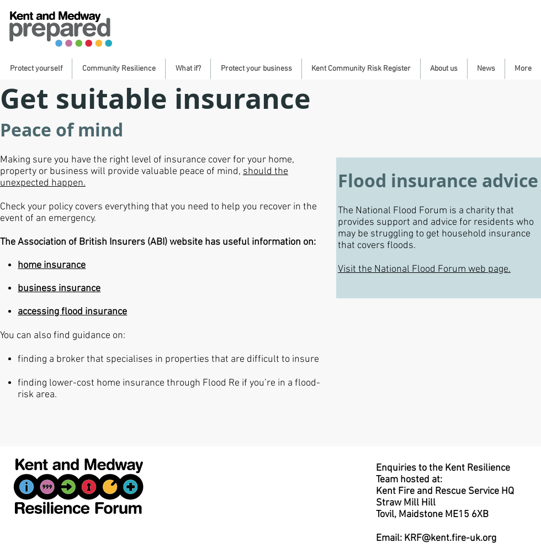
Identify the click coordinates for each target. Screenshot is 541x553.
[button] (36, 69)
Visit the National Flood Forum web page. (424, 269)
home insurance (52, 265)
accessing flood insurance (72, 312)
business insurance (59, 288)
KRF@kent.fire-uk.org (450, 538)
